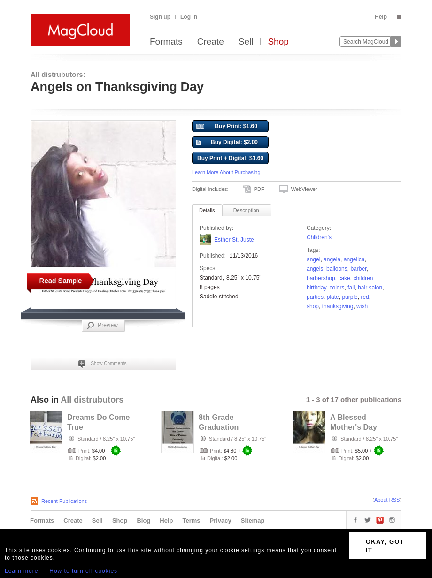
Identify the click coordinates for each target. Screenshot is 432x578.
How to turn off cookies (83, 571)
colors (336, 287)
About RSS (387, 499)
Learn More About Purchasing (226, 172)
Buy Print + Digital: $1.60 (230, 158)
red (365, 297)
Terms (191, 520)
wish (362, 306)
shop (313, 306)
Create (210, 42)
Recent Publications (64, 501)
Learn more (21, 571)
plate (333, 297)
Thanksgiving (338, 306)
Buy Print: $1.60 (226, 126)
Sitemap (253, 520)
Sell (246, 42)
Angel (313, 259)
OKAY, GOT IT (385, 546)
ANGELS (315, 269)
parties (315, 297)
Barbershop (321, 278)
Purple (349, 297)
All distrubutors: (58, 74)
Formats (166, 42)
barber (358, 269)
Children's (319, 237)
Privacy (220, 520)
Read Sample (60, 280)
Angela (332, 259)
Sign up (160, 17)
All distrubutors (92, 399)
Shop (278, 42)
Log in (188, 17)
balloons (336, 269)
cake (344, 278)
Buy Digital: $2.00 (227, 142)
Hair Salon (370, 287)
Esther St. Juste (234, 239)
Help (381, 17)
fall (351, 287)
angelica (354, 259)
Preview (102, 325)
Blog (143, 520)
